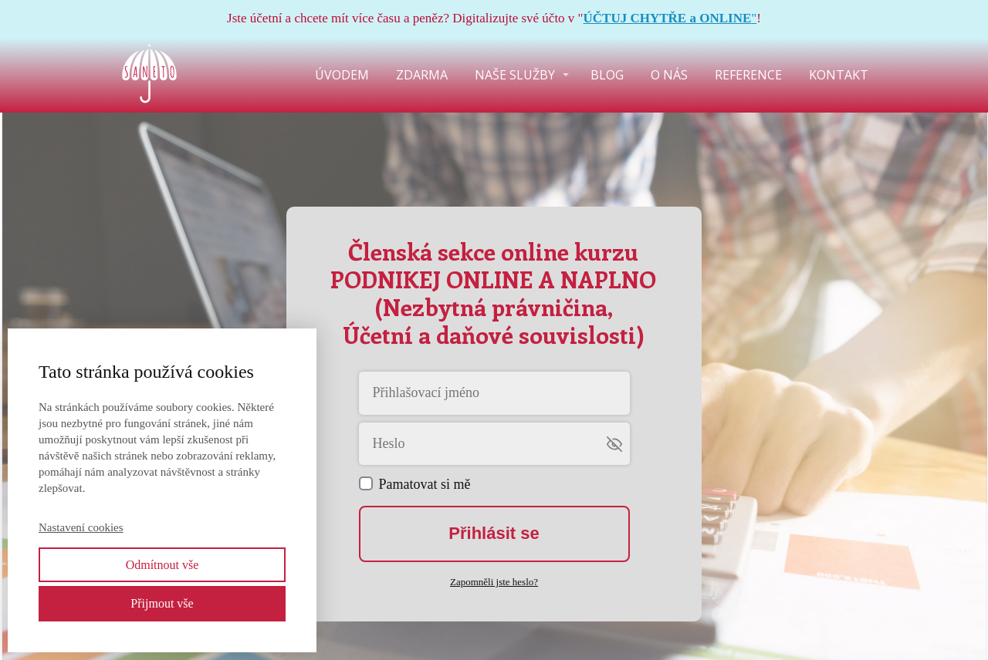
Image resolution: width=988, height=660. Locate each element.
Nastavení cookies (81, 527)
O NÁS (669, 74)
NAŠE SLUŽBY (515, 74)
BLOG (607, 74)
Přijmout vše (161, 603)
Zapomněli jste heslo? (494, 582)
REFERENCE (748, 74)
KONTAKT (838, 74)
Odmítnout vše (162, 564)
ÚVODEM (342, 74)
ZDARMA (422, 74)
